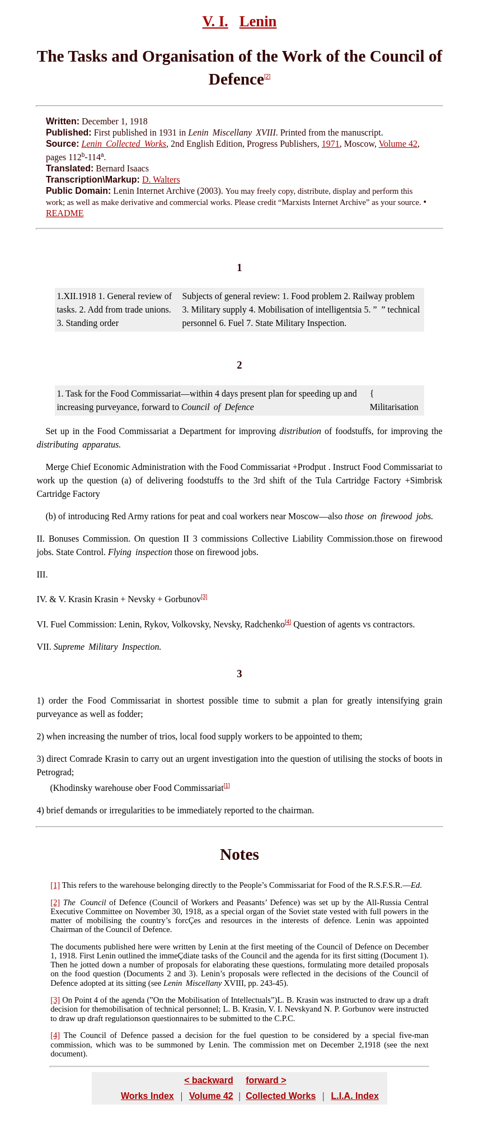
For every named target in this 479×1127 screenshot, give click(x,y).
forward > (266, 1080)
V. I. (215, 21)
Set (51, 431)
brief (54, 810)
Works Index (147, 1096)
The (69, 902)
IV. (41, 599)
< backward (208, 1080)
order (58, 700)
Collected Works (281, 1096)
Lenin (258, 21)
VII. (43, 646)
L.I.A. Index (354, 1096)
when (56, 736)
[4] (288, 622)
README (65, 213)
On (67, 999)
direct (56, 758)
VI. (42, 624)
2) (41, 736)
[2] (267, 76)
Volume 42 (398, 143)
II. (40, 538)
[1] (227, 786)
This (69, 885)
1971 (331, 143)
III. (42, 574)
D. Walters (161, 179)
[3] (204, 597)
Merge (56, 467)
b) (52, 516)
